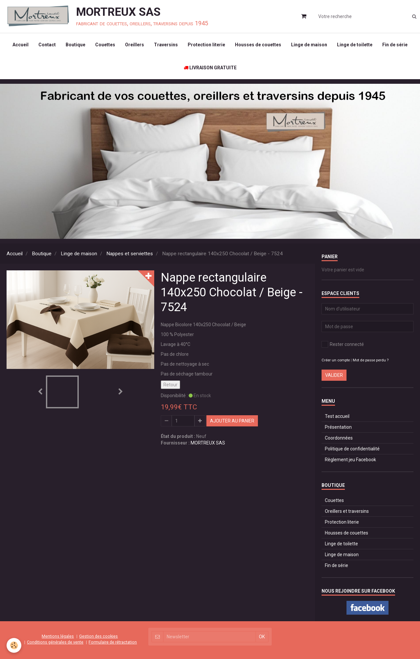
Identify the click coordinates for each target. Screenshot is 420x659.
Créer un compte (336, 360)
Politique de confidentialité (352, 448)
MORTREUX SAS (208, 442)
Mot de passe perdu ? (370, 360)
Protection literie (206, 44)
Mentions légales (58, 636)
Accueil (20, 44)
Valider (334, 375)
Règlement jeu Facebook (350, 459)
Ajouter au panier (232, 420)
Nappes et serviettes (129, 254)
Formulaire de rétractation (113, 642)
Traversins (166, 44)
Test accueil (337, 416)
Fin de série (395, 44)
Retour (170, 384)
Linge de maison (309, 44)
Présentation (338, 427)
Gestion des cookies (98, 636)
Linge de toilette (354, 44)
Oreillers (134, 44)
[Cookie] (14, 645)
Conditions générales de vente (55, 642)
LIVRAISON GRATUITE (210, 67)
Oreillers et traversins (347, 511)
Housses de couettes (258, 44)
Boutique (75, 44)
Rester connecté (343, 344)
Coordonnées (339, 438)
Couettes (105, 44)
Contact (47, 44)
